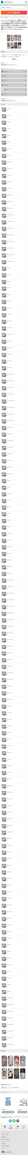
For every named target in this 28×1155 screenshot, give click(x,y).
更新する (14, 59)
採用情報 (3, 1136)
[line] (14, 1121)
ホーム (2, 17)
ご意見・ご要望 (4, 1134)
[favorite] (26, 20)
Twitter (2, 1148)
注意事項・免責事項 (5, 1139)
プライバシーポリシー (5, 1141)
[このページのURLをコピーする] (17, 1120)
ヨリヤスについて (5, 1132)
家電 (6, 17)
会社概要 (3, 1143)
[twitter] (10, 1121)
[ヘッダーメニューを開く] (25, 2)
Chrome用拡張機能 (5, 1146)
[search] (25, 7)
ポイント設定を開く (14, 13)
